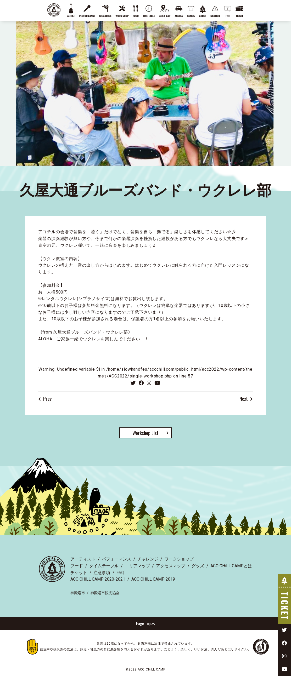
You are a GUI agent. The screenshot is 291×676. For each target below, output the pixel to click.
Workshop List (145, 433)
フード (76, 565)
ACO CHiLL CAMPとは (231, 565)
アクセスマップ (170, 565)
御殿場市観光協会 (105, 593)
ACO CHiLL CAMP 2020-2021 (97, 579)
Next (243, 399)
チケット (78, 572)
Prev (47, 399)
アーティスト (83, 559)
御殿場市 (77, 593)
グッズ (198, 565)
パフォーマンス (116, 559)
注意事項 (101, 572)
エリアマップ (137, 565)
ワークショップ (179, 559)
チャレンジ (147, 559)
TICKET (284, 599)
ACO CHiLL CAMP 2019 (153, 579)
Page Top (145, 623)
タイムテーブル (104, 565)
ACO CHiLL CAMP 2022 (53, 9)
